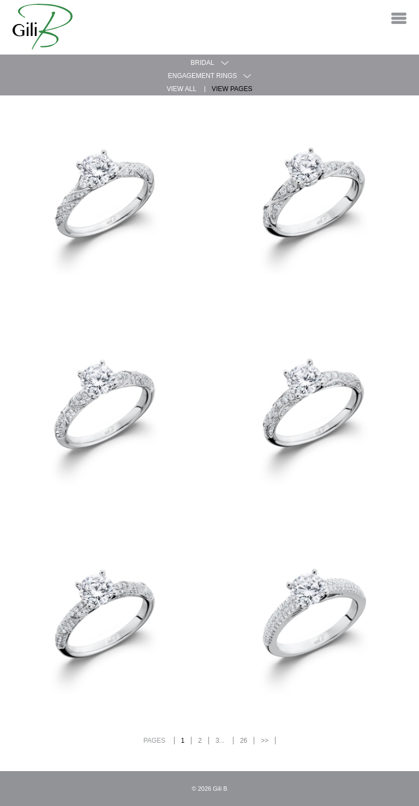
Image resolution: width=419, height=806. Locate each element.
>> (264, 740)
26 (243, 740)
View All (182, 89)
